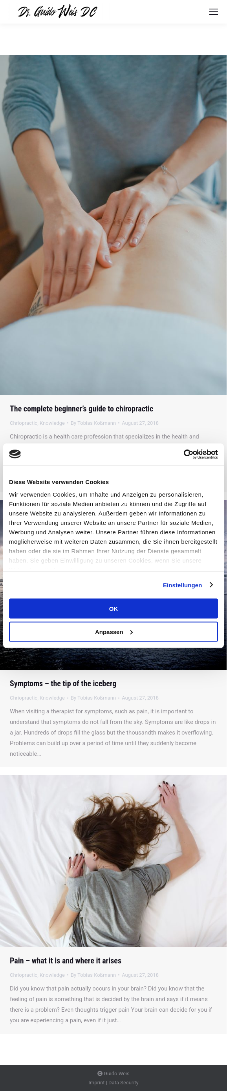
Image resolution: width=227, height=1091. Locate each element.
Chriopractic (23, 423)
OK (113, 608)
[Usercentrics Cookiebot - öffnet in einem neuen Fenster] (183, 454)
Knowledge (52, 423)
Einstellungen (182, 584)
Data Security (123, 1083)
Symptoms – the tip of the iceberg (63, 683)
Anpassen (114, 631)
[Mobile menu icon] (213, 11)
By (93, 423)
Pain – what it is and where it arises (65, 960)
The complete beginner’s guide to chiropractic (81, 408)
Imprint (96, 1083)
